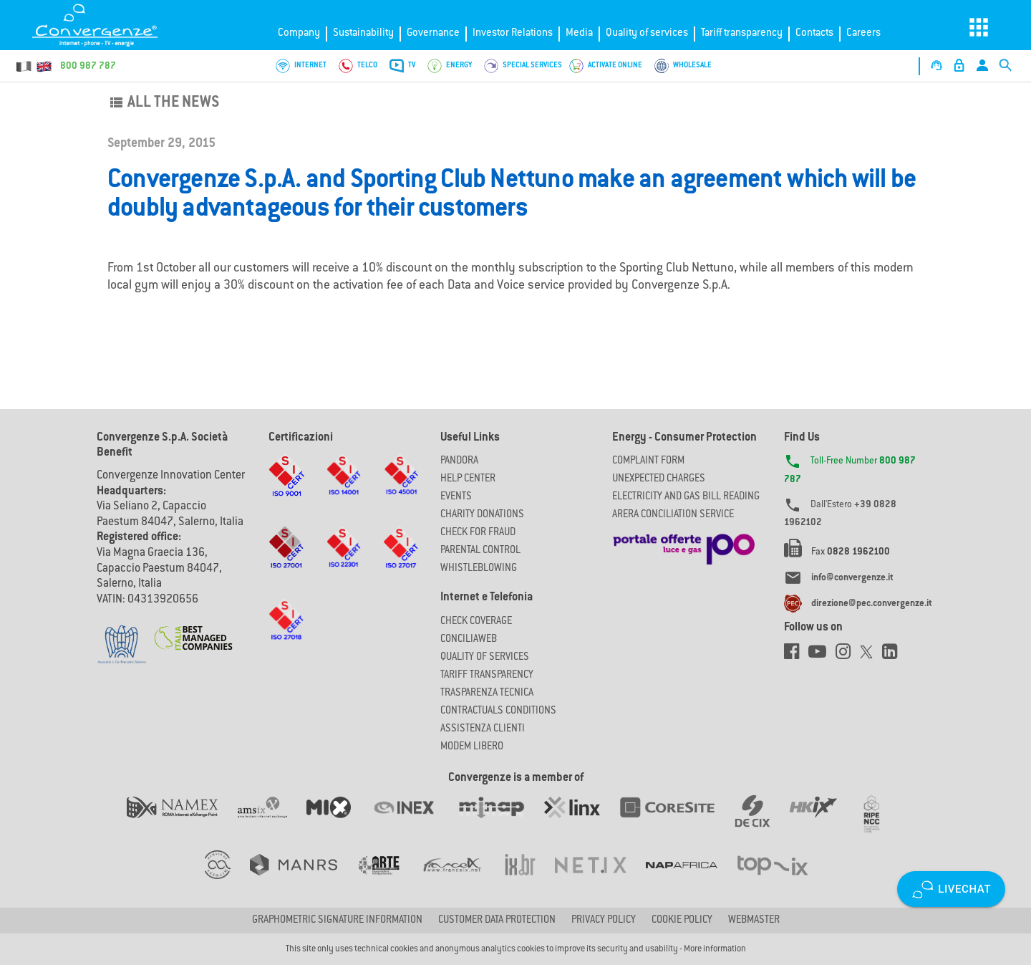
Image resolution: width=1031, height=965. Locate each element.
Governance (433, 33)
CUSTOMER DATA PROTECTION (497, 921)
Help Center (467, 479)
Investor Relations (513, 33)
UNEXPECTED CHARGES (658, 479)
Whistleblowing (478, 569)
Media (579, 33)
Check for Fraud (478, 533)
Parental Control (480, 551)
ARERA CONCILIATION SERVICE (673, 515)
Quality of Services (484, 658)
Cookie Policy (682, 921)
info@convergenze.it (852, 578)
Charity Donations (482, 515)
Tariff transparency (742, 33)
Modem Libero (471, 747)
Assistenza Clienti (482, 729)
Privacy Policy (603, 921)
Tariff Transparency (486, 676)
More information (715, 949)
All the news (163, 103)
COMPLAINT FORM (648, 461)
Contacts (814, 33)
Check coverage (476, 622)
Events (456, 497)
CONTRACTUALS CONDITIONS (498, 711)
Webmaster (754, 921)
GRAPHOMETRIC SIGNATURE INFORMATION (337, 921)
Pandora (459, 461)
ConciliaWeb (468, 640)
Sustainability (363, 33)
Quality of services (647, 33)
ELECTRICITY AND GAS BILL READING (686, 497)
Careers (863, 33)
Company (299, 33)
